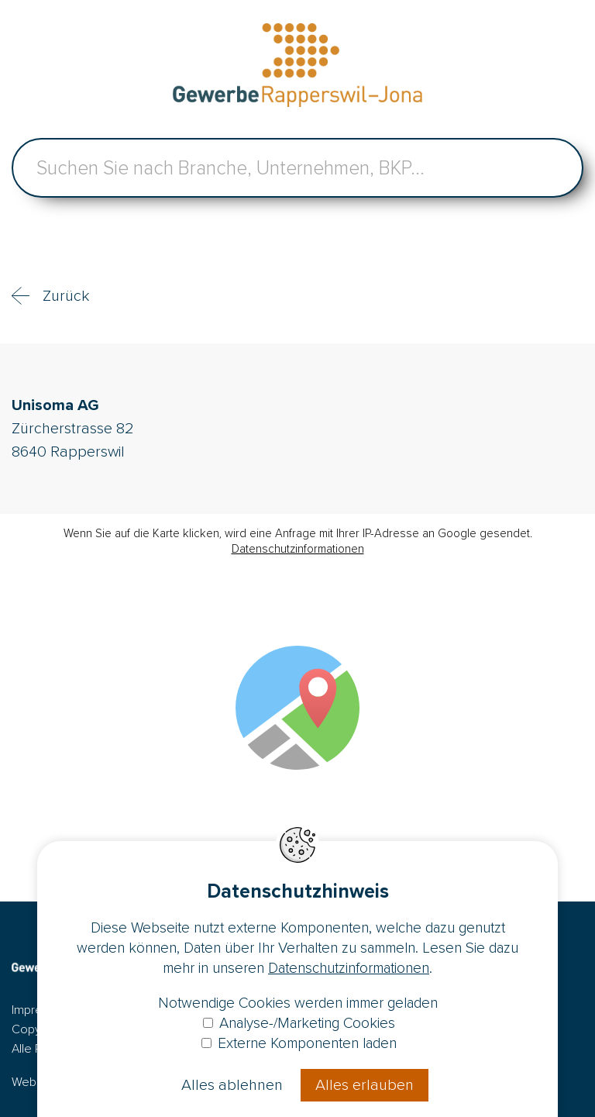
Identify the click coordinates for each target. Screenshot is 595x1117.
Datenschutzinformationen (298, 549)
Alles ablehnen (232, 1085)
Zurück (66, 296)
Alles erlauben (364, 1085)
